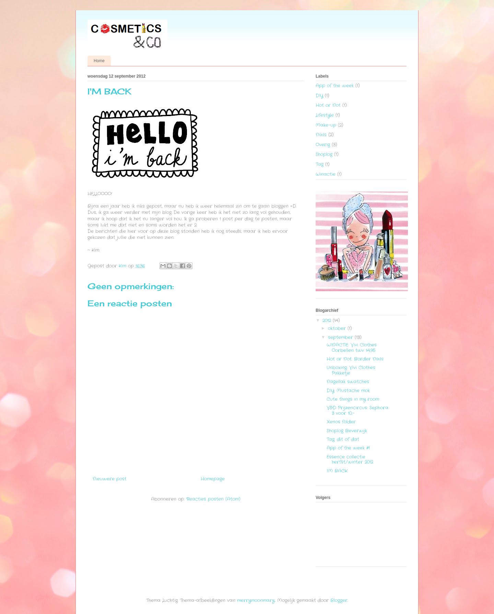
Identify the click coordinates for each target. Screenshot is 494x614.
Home (99, 60)
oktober (338, 328)
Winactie (326, 174)
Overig (323, 144)
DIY (319, 95)
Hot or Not (328, 105)
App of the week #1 (348, 448)
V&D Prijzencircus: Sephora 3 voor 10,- (357, 411)
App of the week (335, 85)
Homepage (213, 479)
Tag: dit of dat (343, 439)
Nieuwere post (110, 479)
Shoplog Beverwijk (347, 431)
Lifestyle (325, 115)
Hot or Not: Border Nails (355, 359)
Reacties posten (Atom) (213, 499)
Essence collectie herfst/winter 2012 (350, 460)
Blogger (339, 600)
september (341, 337)
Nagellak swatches (348, 381)
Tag (320, 164)
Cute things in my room (353, 399)
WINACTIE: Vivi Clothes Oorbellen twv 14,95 (352, 348)
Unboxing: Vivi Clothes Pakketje (351, 370)
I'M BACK (337, 471)
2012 (327, 320)
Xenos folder (341, 422)
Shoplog (324, 154)
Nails (321, 135)
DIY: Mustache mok (348, 390)
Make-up (326, 125)
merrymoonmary (256, 600)
